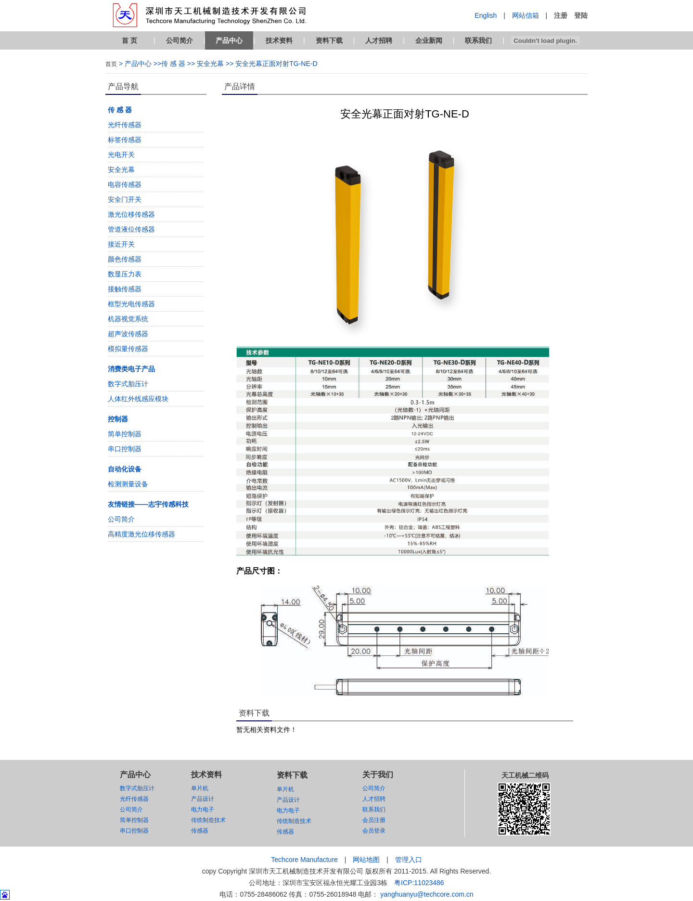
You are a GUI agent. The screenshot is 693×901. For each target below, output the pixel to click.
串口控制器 (124, 449)
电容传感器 (124, 184)
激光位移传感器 (131, 214)
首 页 (129, 40)
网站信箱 (525, 15)
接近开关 (121, 244)
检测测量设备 (128, 484)
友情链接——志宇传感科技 (148, 504)
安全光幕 (121, 169)
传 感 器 (120, 110)
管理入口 (408, 859)
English (486, 15)
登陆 (581, 15)
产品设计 (202, 799)
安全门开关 (124, 199)
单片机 (199, 788)
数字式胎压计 (128, 384)
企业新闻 (428, 40)
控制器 (118, 419)
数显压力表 (124, 274)
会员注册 (373, 820)
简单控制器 (124, 434)
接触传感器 (124, 289)
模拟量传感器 (128, 349)
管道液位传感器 (131, 229)
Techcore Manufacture (304, 859)
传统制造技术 (208, 820)
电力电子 (202, 809)
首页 (111, 64)
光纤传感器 (124, 125)
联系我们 (478, 40)
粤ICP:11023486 (419, 883)
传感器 (199, 830)
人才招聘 (378, 40)
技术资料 (279, 40)
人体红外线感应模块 (138, 399)
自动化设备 (124, 469)
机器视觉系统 (128, 319)
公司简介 (179, 40)
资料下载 (329, 40)
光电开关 (121, 154)
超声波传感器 (128, 334)
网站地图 (366, 859)
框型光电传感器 (131, 304)
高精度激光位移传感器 (141, 534)
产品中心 (229, 40)
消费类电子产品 (131, 369)
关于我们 (377, 774)
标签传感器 (124, 140)
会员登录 (373, 830)
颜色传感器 (124, 259)
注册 (560, 15)
